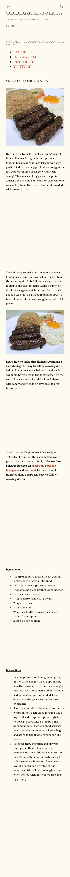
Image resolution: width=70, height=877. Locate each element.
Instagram (12, 470)
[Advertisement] (35, 231)
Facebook (37, 465)
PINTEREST (23, 61)
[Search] (62, 5)
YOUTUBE (22, 66)
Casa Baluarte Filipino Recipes (34, 13)
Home (10, 26)
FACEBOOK (23, 52)
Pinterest (30, 470)
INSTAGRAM (24, 57)
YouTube (50, 465)
